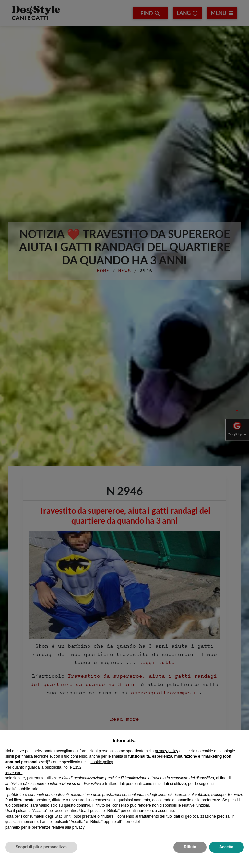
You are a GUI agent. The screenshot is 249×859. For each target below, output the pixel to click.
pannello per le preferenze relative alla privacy (45, 827)
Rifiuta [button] (190, 847)
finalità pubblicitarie (21, 789)
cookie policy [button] (101, 762)
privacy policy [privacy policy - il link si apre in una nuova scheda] (166, 751)
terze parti (13, 773)
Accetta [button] (226, 847)
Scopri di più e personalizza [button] (41, 847)
